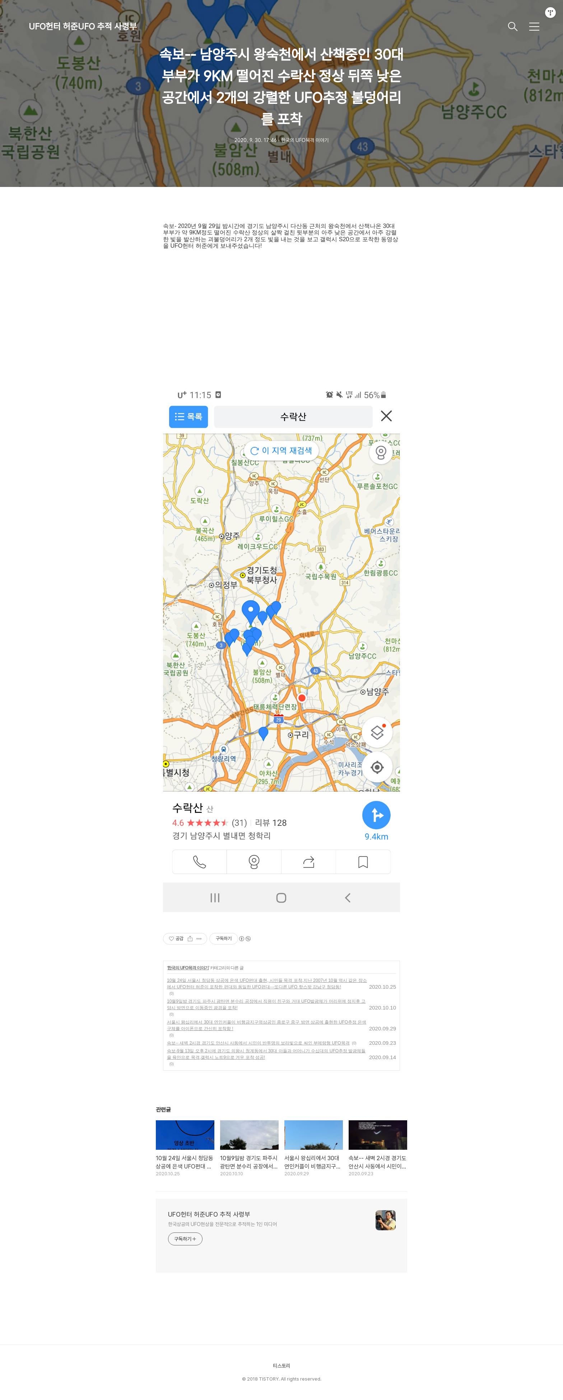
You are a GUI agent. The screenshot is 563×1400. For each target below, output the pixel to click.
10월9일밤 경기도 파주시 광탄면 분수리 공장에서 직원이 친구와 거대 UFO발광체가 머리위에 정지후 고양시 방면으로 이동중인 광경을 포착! (266, 1004)
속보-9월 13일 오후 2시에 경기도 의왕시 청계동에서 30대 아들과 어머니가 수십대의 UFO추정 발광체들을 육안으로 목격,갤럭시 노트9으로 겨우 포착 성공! (266, 1054)
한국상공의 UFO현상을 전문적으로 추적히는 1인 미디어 (222, 1224)
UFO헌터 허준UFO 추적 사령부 (83, 26)
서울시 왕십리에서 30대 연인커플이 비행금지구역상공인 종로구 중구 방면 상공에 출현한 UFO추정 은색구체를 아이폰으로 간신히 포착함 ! (266, 1025)
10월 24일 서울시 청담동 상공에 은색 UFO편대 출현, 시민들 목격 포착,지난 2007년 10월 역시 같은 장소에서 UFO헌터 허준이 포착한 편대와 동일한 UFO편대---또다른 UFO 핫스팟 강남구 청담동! (267, 983)
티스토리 (281, 1366)
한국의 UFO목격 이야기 (188, 967)
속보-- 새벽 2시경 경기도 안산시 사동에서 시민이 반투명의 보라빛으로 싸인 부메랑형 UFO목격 (258, 1043)
